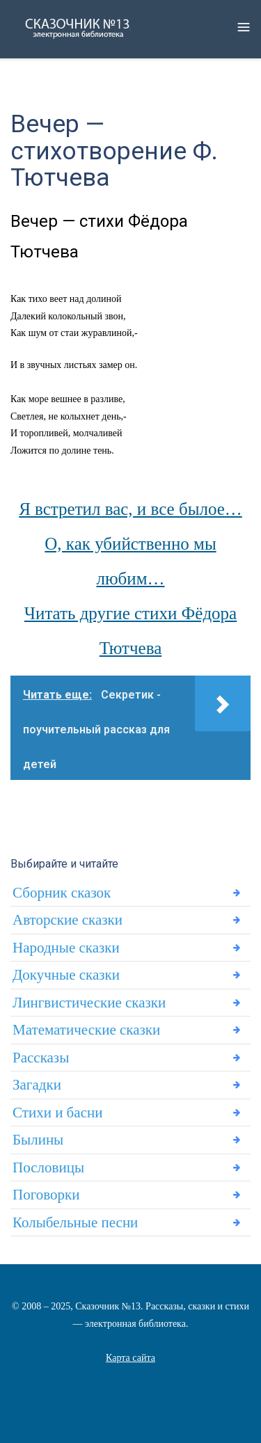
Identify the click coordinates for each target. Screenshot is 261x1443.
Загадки (37, 1084)
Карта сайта (130, 1358)
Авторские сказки (67, 919)
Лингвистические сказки (89, 1002)
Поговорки (46, 1194)
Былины (38, 1139)
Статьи (130, 1374)
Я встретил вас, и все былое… (130, 509)
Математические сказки (86, 1029)
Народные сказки (66, 947)
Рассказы (41, 1057)
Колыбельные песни (75, 1222)
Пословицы (48, 1167)
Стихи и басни (57, 1112)
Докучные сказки (66, 974)
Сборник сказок (62, 892)
